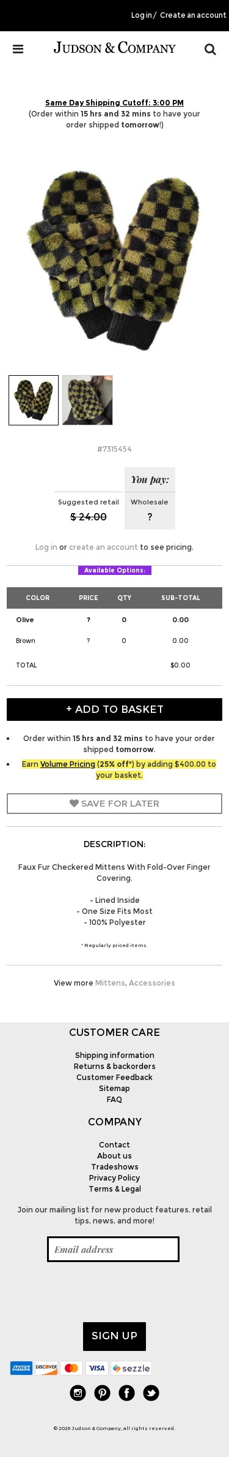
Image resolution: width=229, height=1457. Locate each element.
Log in (141, 15)
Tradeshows (115, 1166)
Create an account (193, 15)
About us (114, 1155)
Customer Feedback (114, 1077)
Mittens (110, 982)
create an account (103, 547)
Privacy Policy (114, 1177)
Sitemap (114, 1088)
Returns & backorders (115, 1066)
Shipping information (114, 1055)
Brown (25, 641)
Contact (114, 1144)
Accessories (152, 982)
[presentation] (102, 1292)
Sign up (114, 1336)
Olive (25, 619)
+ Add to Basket (115, 709)
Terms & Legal (115, 1188)
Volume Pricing (67, 764)
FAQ (114, 1099)
